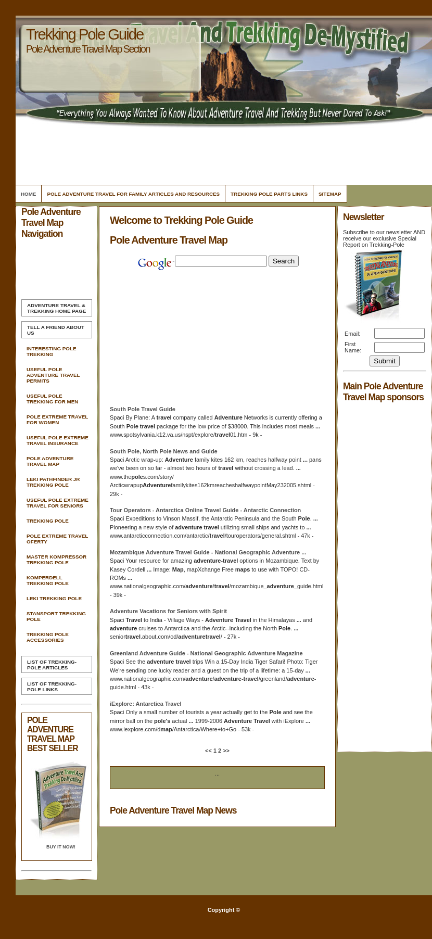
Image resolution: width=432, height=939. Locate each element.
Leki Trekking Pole (54, 598)
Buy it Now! (60, 846)
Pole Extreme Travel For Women (57, 419)
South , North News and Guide (164, 451)
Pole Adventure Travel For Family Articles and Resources (133, 194)
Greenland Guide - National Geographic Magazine (206, 653)
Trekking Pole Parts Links (269, 194)
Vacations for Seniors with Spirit (168, 611)
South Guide (142, 409)
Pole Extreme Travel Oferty (57, 538)
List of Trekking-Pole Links (52, 686)
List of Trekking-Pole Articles (52, 664)
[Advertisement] (222, 153)
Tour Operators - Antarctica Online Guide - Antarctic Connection (205, 510)
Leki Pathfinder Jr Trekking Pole (53, 482)
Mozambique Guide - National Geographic (208, 552)
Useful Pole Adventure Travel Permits (53, 375)
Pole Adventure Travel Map (50, 461)
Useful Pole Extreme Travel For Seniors (57, 503)
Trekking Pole (48, 521)
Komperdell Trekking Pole (48, 580)
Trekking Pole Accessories (48, 637)
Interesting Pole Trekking (52, 351)
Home (28, 194)
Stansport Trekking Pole (56, 616)
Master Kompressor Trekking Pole (56, 559)
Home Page (56, 308)
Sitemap (330, 194)
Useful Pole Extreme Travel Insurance (57, 440)
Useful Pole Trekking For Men (52, 398)
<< (209, 750)
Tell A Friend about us (55, 330)
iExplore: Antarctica (146, 704)
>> (225, 750)
